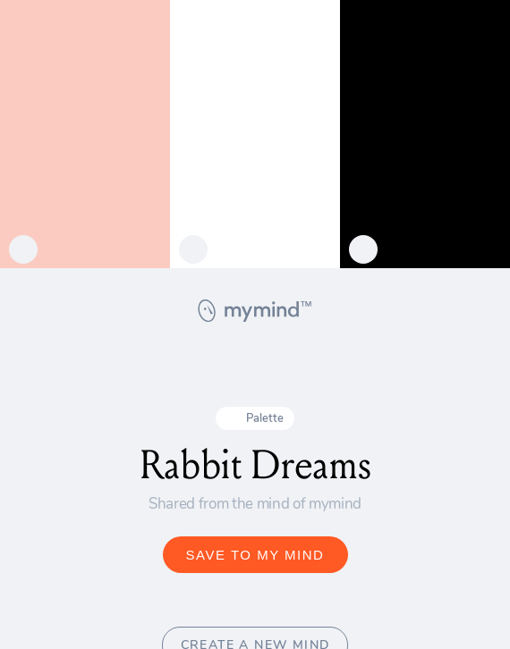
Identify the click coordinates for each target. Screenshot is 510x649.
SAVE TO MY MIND (255, 554)
